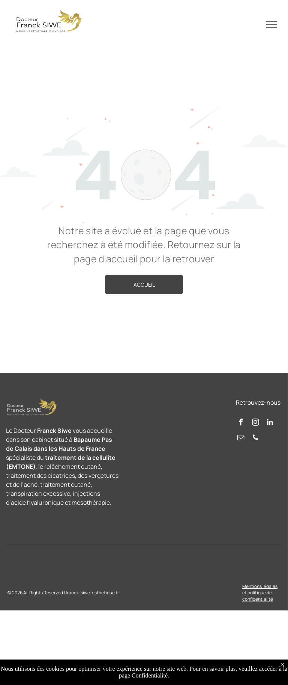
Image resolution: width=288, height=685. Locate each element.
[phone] (255, 438)
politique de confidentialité (257, 595)
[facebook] (241, 423)
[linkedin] (270, 423)
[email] (241, 438)
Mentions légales (260, 586)
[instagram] (255, 423)
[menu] (271, 24)
